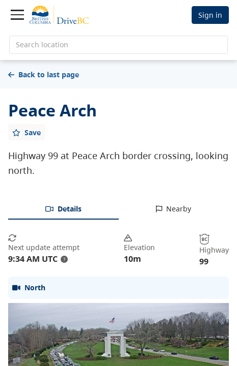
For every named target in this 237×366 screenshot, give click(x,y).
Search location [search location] (42, 44)
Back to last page (43, 74)
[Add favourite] (26, 132)
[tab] (63, 209)
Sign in (210, 15)
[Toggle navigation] (17, 15)
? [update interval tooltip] (64, 259)
